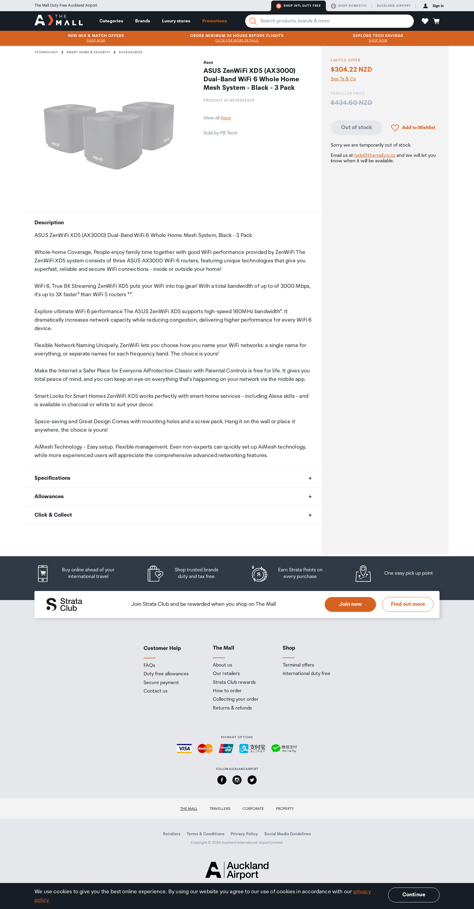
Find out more (408, 604)
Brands (142, 21)
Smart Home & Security (88, 52)
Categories (111, 21)
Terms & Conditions (206, 834)
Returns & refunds (232, 708)
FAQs (149, 665)
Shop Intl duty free (298, 6)
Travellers (219, 809)
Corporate (253, 809)
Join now (350, 604)
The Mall (188, 809)
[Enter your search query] (329, 21)
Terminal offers (298, 665)
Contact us (155, 691)
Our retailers (226, 674)
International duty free (306, 674)
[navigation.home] (58, 21)
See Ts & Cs (343, 79)
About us (222, 665)
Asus (226, 118)
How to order (227, 691)
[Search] (253, 21)
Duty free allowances (166, 674)
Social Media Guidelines (287, 834)
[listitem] (81, 573)
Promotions (214, 21)
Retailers (171, 834)
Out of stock (356, 128)
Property (285, 809)
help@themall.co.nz (374, 155)
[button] (425, 21)
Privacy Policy (244, 834)
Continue (413, 895)
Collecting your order (235, 699)
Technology (46, 52)
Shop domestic (349, 6)
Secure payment (161, 683)
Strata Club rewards (234, 682)
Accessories (131, 52)
